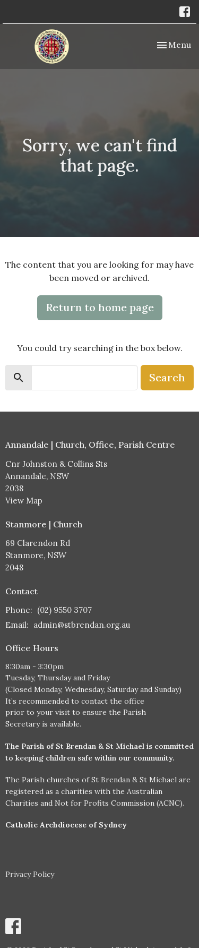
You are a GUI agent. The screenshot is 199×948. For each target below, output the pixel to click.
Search (167, 377)
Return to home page (100, 307)
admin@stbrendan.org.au (81, 625)
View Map (23, 501)
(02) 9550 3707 (64, 610)
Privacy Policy (29, 874)
